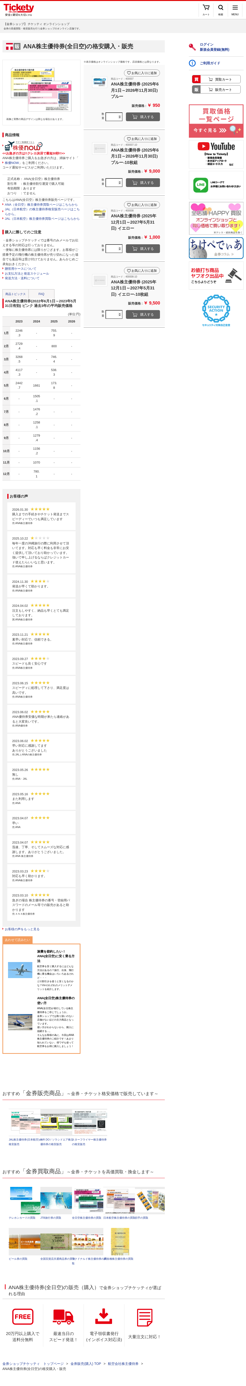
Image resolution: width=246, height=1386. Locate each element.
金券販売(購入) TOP (85, 1364)
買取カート (223, 79)
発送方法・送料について (22, 278)
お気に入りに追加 (144, 72)
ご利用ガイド (204, 63)
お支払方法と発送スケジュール (27, 273)
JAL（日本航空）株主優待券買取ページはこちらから (42, 218)
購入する (147, 117)
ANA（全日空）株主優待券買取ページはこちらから (41, 204)
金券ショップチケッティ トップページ (33, 1364)
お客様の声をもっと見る (22, 929)
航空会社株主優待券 (123, 1364)
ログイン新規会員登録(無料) (209, 46)
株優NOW (12, 163)
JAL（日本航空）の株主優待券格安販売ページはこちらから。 (42, 211)
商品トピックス (15, 294)
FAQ (41, 294)
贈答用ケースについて (20, 268)
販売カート (223, 90)
